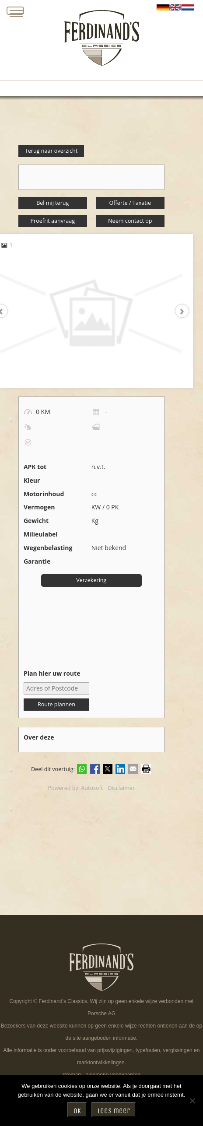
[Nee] (192, 1100)
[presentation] (177, 311)
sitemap (72, 1075)
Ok (77, 1111)
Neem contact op (130, 220)
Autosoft (92, 788)
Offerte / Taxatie (130, 203)
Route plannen (56, 704)
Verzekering (91, 580)
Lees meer (114, 1111)
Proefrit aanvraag (52, 220)
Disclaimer (121, 788)
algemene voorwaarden (113, 1075)
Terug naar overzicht (51, 150)
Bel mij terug (52, 203)
